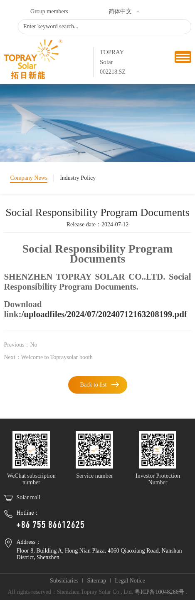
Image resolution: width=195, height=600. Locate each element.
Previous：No (20, 345)
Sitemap (96, 581)
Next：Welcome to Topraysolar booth (48, 357)
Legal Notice (130, 581)
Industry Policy (78, 178)
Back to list (93, 385)
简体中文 (120, 11)
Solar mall (28, 497)
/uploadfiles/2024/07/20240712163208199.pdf (104, 314)
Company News (28, 178)
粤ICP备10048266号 (160, 592)
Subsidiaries (64, 581)
